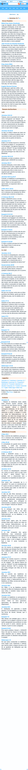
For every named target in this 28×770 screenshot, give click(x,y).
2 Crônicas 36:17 (6, 273)
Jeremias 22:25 (6, 507)
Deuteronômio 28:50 (7, 265)
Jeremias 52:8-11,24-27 (8, 177)
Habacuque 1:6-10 (7, 366)
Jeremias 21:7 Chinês (13, 386)
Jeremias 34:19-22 (7, 131)
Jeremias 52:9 (5, 607)
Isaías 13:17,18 (6, 290)
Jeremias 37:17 (6, 141)
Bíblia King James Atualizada (10, 23)
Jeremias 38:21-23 (7, 156)
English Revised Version (9, 86)
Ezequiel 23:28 (6, 628)
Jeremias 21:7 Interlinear (8, 380)
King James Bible (6, 64)
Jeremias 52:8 (5, 595)
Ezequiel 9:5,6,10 (6, 354)
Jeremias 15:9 (5, 492)
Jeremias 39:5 (5, 572)
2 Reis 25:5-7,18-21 (7, 188)
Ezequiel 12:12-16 (6, 214)
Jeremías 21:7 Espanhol (16, 382)
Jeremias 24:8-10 (6, 115)
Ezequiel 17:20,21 (6, 229)
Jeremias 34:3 (5, 530)
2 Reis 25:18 (5, 442)
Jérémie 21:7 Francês (7, 384)
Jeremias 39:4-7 (6, 163)
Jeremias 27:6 (5, 519)
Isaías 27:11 (5, 301)
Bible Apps (12, 387)
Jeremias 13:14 (6, 253)
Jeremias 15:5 (5, 480)
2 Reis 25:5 (4, 434)
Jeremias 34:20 (6, 545)
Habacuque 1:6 (6, 640)
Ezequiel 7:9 (5, 330)
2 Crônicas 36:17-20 (7, 197)
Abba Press (9, 392)
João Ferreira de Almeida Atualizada (12, 43)
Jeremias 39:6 (5, 585)
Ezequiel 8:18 (5, 342)
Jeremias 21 (5, 400)
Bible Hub (19, 387)
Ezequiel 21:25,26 (6, 241)
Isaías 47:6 (4, 316)
